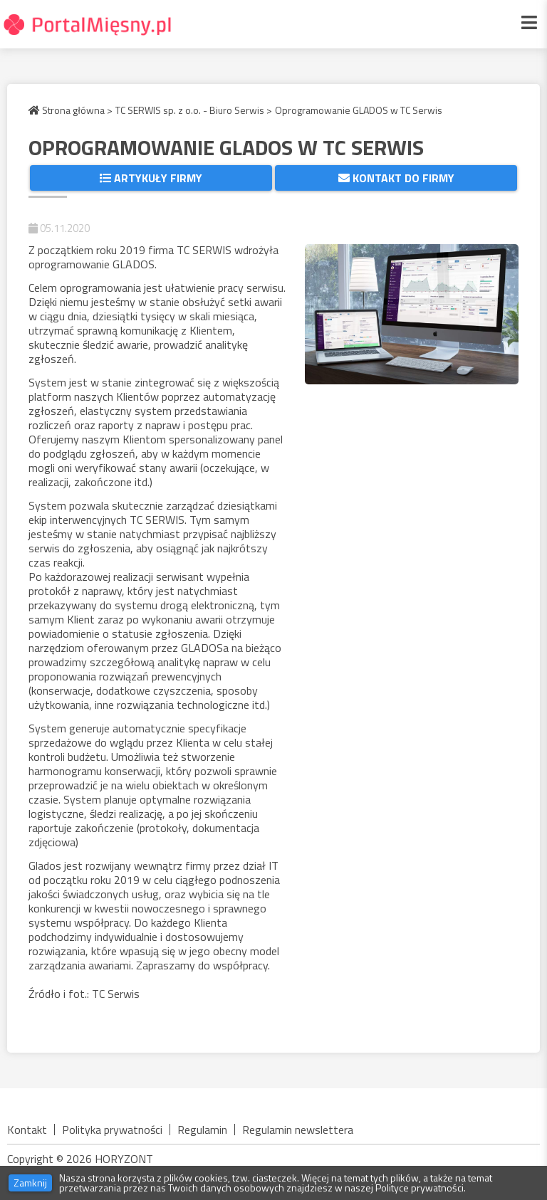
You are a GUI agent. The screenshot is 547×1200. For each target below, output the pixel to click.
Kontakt (27, 1129)
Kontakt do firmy (396, 177)
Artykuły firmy (151, 177)
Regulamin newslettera (297, 1129)
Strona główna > (70, 110)
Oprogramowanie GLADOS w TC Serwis (358, 110)
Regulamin (202, 1129)
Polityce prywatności (419, 1187)
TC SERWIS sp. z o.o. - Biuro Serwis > (193, 110)
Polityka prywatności (112, 1129)
